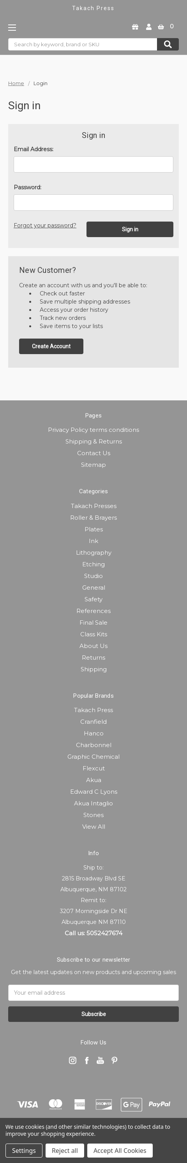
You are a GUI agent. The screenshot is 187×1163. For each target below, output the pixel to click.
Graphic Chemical (93, 756)
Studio (93, 576)
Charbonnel (93, 745)
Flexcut (94, 768)
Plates (94, 529)
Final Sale (93, 622)
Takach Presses (93, 506)
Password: (27, 187)
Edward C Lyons (93, 791)
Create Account (51, 346)
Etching (93, 564)
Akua (93, 780)
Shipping (94, 669)
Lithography (93, 552)
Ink (93, 541)
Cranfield (93, 721)
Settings (24, 1150)
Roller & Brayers (93, 517)
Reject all (65, 1150)
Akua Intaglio (93, 803)
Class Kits (93, 634)
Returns (93, 657)
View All (93, 826)
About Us (93, 646)
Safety (93, 599)
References (93, 611)
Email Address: (33, 149)
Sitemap (93, 464)
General (93, 587)
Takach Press (93, 710)
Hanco (94, 733)
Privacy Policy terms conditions (93, 429)
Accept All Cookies (120, 1150)
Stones (93, 815)
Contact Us (93, 453)
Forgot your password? (45, 225)
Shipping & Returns (93, 441)
